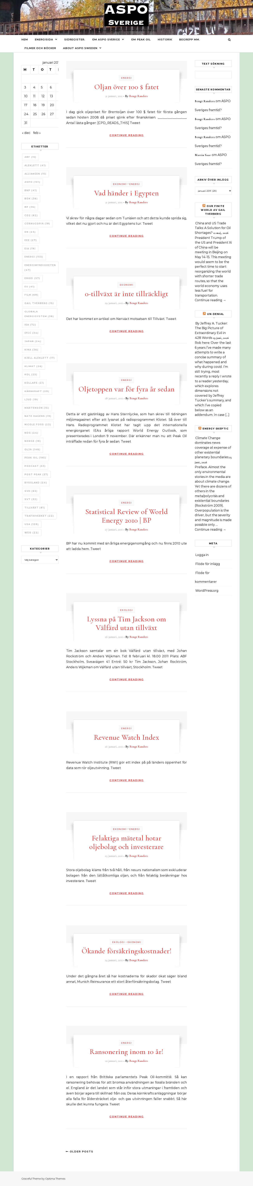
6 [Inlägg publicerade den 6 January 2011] (51, 87)
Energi (126, 78)
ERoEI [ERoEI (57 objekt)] (32, 278)
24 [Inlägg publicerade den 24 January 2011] (26, 114)
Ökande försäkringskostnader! (126, 950)
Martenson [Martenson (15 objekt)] (37, 407)
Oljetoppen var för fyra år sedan (126, 389)
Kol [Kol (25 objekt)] (31, 374)
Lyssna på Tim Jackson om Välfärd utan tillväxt (126, 623)
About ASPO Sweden (80, 48)
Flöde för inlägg (207, 564)
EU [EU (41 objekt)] (30, 286)
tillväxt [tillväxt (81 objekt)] (35, 507)
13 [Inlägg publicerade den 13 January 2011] (51, 96)
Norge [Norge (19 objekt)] (33, 441)
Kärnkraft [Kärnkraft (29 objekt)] (37, 391)
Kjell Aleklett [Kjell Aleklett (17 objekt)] (40, 357)
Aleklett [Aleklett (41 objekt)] (35, 165)
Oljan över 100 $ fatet (126, 86)
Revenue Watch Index (126, 737)
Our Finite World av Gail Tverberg (213, 210)
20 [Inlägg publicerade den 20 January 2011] (52, 105)
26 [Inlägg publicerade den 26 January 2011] (43, 114)
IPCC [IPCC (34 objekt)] (32, 332)
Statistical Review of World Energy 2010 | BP (126, 516)
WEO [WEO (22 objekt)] (32, 532)
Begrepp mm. (189, 39)
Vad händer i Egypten (126, 193)
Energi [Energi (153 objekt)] (34, 256)
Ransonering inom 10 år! (126, 1051)
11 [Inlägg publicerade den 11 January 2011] (34, 96)
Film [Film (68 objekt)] (31, 294)
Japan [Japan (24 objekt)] (33, 341)
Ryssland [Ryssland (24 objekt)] (36, 482)
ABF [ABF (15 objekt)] (30, 157)
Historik (165, 39)
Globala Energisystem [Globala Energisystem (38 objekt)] (39, 314)
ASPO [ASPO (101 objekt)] (32, 182)
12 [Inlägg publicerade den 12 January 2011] (43, 96)
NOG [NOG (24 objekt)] (31, 432)
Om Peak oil (141, 39)
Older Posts (79, 1151)
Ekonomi (120, 184)
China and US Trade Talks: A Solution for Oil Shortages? (213, 228)
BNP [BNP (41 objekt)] (31, 190)
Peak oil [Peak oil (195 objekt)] (35, 457)
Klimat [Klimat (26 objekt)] (34, 366)
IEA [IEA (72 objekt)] (30, 324)
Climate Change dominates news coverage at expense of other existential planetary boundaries (213, 447)
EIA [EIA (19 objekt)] (30, 248)
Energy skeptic (215, 428)
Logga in (202, 555)
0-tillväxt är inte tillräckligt (126, 293)
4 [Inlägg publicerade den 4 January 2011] (34, 87)
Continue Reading (126, 135)
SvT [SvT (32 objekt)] (31, 499)
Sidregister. (74, 39)
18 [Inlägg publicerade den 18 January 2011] (34, 105)
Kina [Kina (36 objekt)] (31, 349)
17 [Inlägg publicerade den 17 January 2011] (25, 105)
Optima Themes (55, 1178)
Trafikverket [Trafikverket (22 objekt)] (39, 515)
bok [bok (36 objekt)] (31, 198)
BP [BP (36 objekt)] (30, 207)
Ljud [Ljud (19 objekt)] (31, 399)
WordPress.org (207, 591)
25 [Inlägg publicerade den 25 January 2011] (35, 114)
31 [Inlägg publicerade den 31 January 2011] (25, 123)
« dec (26, 133)
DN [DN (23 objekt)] (30, 232)
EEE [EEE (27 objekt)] (31, 240)
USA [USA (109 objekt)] (32, 524)
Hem (24, 39)
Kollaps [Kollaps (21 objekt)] (34, 382)
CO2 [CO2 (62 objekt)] (31, 215)
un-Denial (215, 314)
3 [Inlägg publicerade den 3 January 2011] (25, 87)
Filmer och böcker (40, 48)
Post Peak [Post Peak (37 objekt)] (36, 474)
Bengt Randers (138, 96)
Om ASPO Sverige (106, 39)
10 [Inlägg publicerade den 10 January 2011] (25, 96)
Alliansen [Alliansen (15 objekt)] (35, 173)
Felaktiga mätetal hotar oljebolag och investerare (126, 842)
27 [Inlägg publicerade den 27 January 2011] (52, 114)
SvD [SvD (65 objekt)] (31, 491)
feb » (37, 133)
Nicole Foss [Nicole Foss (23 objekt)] (38, 424)
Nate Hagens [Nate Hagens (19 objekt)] (38, 416)
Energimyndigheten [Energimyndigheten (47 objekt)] (40, 267)
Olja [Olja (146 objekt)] (33, 449)
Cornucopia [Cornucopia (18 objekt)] (37, 223)
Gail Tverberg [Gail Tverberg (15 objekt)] (39, 303)
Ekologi (126, 610)
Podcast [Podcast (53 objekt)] (35, 466)
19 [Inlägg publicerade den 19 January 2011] (43, 105)
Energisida (44, 39)
